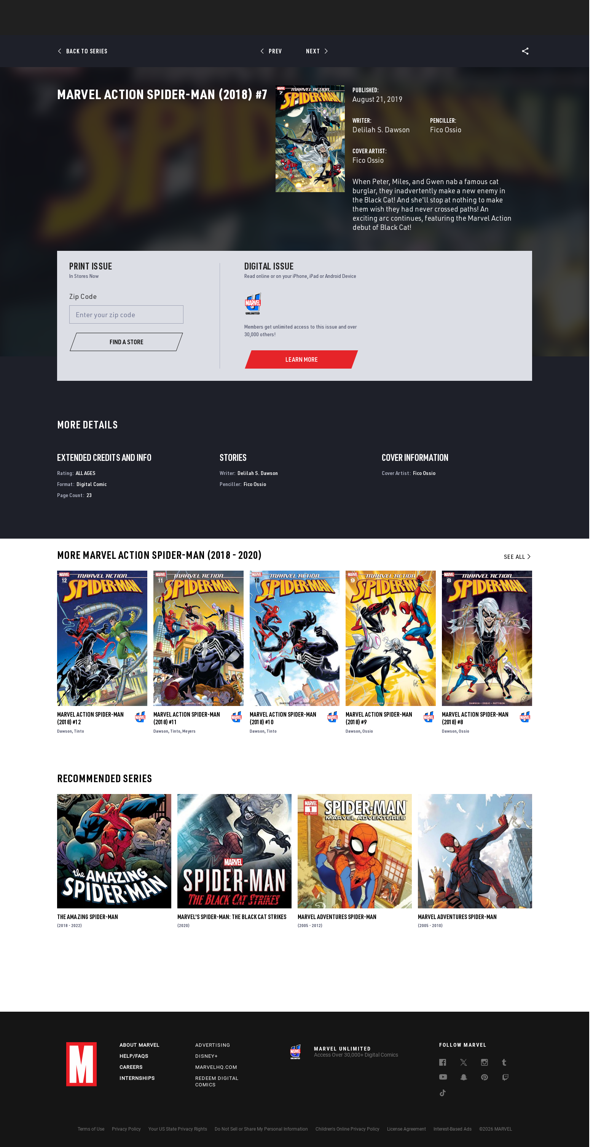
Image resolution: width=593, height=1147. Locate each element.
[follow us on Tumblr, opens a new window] (504, 1063)
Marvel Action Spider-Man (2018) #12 (90, 776)
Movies (284, 27)
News (181, 27)
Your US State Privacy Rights (177, 1129)
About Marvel (139, 1045)
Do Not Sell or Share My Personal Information (261, 1129)
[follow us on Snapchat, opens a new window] (463, 1078)
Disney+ (206, 1056)
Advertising (212, 1045)
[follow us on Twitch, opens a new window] (505, 1079)
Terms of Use (91, 1129)
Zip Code (83, 355)
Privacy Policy (126, 1129)
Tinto (79, 789)
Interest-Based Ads (453, 1129)
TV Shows (317, 27)
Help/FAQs (134, 1056)
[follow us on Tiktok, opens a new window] (442, 1094)
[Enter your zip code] (126, 373)
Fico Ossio (369, 163)
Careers (131, 1067)
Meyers (189, 789)
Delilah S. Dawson (228, 163)
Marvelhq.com (216, 1067)
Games (350, 27)
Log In (94, 10)
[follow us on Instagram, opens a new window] (484, 1063)
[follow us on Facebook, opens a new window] (442, 1063)
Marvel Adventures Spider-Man (337, 975)
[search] (513, 9)
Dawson (64, 789)
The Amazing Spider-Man (87, 975)
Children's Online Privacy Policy (347, 1129)
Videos (379, 27)
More (407, 27)
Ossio (367, 789)
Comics (209, 27)
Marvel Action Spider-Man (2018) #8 (475, 776)
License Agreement (406, 1129)
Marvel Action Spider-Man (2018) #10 (283, 776)
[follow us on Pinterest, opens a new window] (484, 1078)
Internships (137, 1078)
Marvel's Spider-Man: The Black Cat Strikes (231, 975)
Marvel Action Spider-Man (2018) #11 (186, 776)
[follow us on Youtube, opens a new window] (443, 1077)
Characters (247, 27)
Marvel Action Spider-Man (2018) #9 (379, 776)
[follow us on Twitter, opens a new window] (463, 1063)
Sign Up (119, 10)
